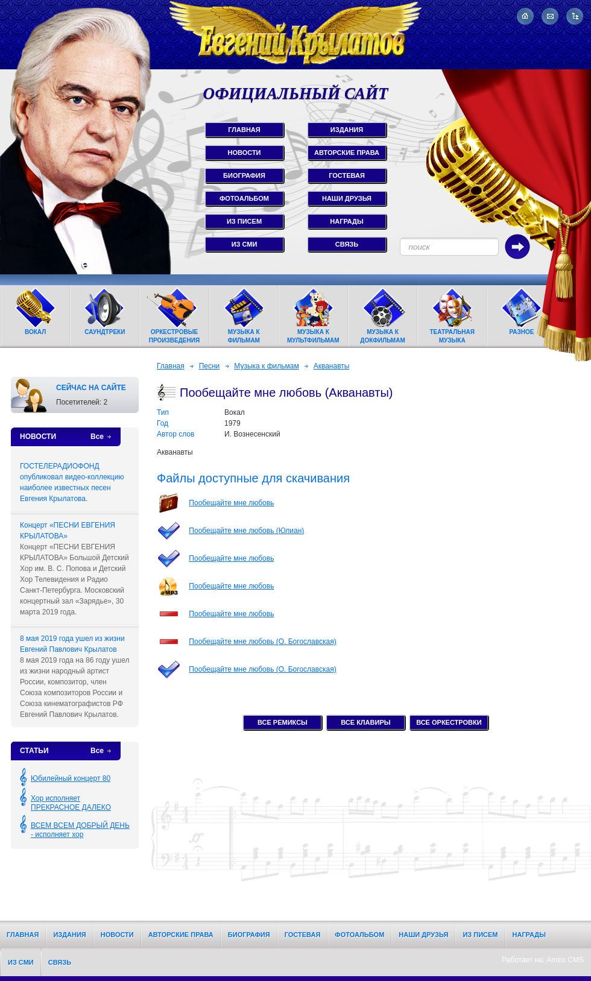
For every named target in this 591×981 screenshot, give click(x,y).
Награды (529, 934)
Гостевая (303, 934)
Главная (171, 366)
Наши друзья (423, 934)
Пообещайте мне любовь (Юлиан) (246, 530)
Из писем (480, 934)
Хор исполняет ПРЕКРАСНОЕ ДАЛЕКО (71, 803)
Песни (209, 366)
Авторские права (180, 934)
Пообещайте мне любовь (231, 503)
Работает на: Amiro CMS (543, 960)
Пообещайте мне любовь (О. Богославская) (262, 641)
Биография (249, 934)
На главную (525, 16)
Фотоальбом (359, 934)
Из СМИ (21, 962)
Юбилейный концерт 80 (70, 778)
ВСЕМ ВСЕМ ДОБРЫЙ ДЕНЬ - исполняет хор (80, 830)
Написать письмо (550, 16)
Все (97, 436)
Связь (59, 962)
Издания (69, 934)
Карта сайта (574, 16)
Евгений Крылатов (295, 34)
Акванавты (332, 366)
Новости (117, 934)
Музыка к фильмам (266, 366)
